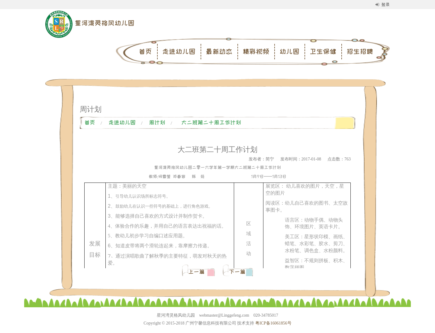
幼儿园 (289, 51)
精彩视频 (256, 51)
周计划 (157, 122)
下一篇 (237, 272)
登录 (382, 4)
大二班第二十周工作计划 (211, 122)
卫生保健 (323, 51)
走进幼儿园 (178, 51)
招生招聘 (359, 51)
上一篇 (197, 272)
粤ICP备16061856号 (273, 323)
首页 (145, 51)
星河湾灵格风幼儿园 (104, 23)
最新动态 (219, 51)
